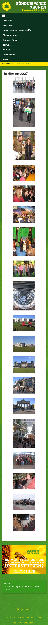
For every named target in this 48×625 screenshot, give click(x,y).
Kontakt (21, 618)
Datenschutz (29, 623)
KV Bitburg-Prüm (8, 64)
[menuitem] (11, 617)
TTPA (5, 59)
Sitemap (30, 618)
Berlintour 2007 (23, 64)
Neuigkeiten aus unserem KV (17, 30)
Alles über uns (10, 35)
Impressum (17, 623)
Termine (7, 45)
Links (28, 610)
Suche (38, 618)
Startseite (11, 618)
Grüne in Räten (10, 40)
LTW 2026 (7, 20)
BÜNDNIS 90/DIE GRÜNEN (31, 5)
